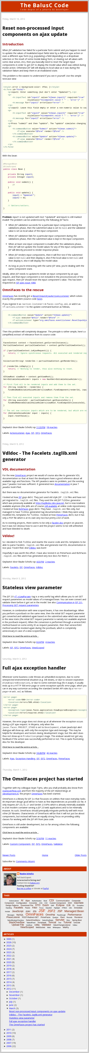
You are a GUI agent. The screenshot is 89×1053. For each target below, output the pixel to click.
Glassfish (49, 908)
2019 (8, 965)
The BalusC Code (44, 5)
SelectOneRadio (47, 920)
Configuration (21, 903)
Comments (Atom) (25, 861)
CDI (51, 900)
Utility (37, 925)
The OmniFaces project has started (42, 779)
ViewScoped (38, 647)
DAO (70, 903)
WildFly (66, 927)
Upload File (18, 925)
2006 (8, 1046)
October (13, 998)
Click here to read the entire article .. (20, 636)
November (14, 995)
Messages (10, 915)
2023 (8, 952)
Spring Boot (77, 920)
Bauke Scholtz (27, 873)
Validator (58, 844)
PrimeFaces (62, 514)
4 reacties (50, 642)
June (11, 1005)
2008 (8, 1039)
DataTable (79, 903)
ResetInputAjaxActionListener (51, 296)
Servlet (59, 919)
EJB (69, 905)
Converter (33, 903)
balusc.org (34, 883)
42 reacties (51, 753)
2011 (8, 1029)
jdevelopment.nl (10, 793)
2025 (8, 945)
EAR (52, 905)
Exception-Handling (25, 758)
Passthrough (61, 915)
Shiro (68, 920)
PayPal (46, 888)
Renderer (78, 917)
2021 (8, 958)
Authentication (36, 901)
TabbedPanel (30, 923)
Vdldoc (32, 547)
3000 (8, 939)
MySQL (20, 915)
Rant (62, 917)
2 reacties (50, 561)
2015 (8, 978)
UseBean (29, 925)
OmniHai (50, 914)
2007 (8, 1042)
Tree (59, 923)
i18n (70, 908)
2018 (8, 968)
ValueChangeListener (62, 925)
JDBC (28, 911)
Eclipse (60, 905)
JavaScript (17, 911)
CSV (46, 903)
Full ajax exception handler (34, 668)
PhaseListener (13, 917)
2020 (8, 962)
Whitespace (57, 927)
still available (50, 506)
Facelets (14, 567)
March (12, 1008)
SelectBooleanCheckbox (15, 920)
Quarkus (55, 917)
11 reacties (50, 838)
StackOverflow (16, 922)
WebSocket (40, 927)
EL (74, 905)
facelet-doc (57, 522)
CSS (40, 903)
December (14, 991)
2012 (8, 988)
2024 (8, 948)
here (39, 298)
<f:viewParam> (22, 596)
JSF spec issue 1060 (26, 282)
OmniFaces (7, 296)
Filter (34, 907)
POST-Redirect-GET (30, 917)
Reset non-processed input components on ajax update (34, 31)
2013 (8, 985)
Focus (41, 908)
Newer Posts (8, 855)
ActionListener (17, 433)
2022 (8, 955)
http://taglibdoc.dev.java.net (50, 503)
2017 (8, 972)
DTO (37, 905)
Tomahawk (42, 923)
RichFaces (23, 509)
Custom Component (20, 844)
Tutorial (67, 922)
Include (7, 911)
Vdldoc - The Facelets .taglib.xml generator (30, 1014)
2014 (8, 982)
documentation (62, 484)
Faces (27, 908)
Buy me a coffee (24, 888)
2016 (8, 975)
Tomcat (52, 922)
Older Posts (81, 855)
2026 (8, 942)
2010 (8, 1032)
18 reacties (51, 427)
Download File (27, 905)
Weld (49, 927)
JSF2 (37, 433)
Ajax (28, 433)
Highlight (57, 908)
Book (45, 901)
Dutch (46, 905)
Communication (63, 901)
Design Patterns (12, 905)
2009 (8, 1036)
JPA (34, 911)
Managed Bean (74, 911)
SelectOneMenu (33, 920)
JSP (59, 911)
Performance (75, 914)
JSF (32, 433)
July (10, 1001)
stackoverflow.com (11, 790)
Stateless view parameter (32, 587)
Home (45, 855)
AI (22, 900)
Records (69, 917)
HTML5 (64, 908)
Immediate (78, 908)
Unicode (77, 923)
